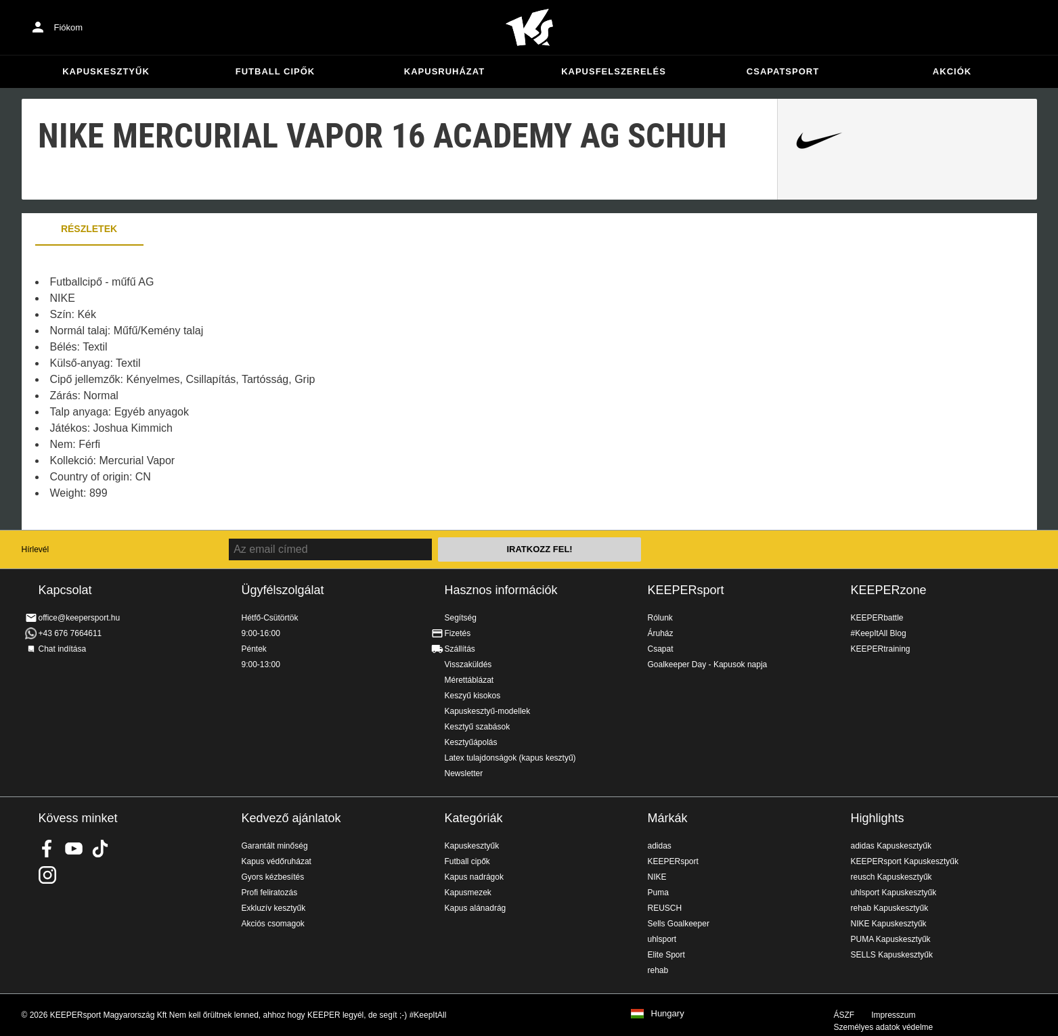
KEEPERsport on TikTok (100, 848)
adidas (659, 846)
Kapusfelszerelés (613, 71)
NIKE (657, 877)
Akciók (952, 71)
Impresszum (893, 1015)
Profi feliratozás (270, 892)
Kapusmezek (468, 892)
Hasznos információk (501, 590)
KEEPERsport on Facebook (47, 848)
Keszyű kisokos (473, 695)
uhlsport (662, 939)
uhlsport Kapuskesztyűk (894, 892)
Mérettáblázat (469, 680)
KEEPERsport (686, 590)
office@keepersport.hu (79, 618)
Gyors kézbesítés (273, 877)
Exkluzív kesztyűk (274, 908)
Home (529, 28)
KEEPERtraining (880, 649)
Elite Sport (666, 955)
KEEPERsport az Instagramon (47, 875)
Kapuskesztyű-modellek (488, 711)
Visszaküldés (468, 664)
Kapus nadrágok (474, 877)
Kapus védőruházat (276, 861)
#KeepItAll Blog (878, 633)
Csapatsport (783, 71)
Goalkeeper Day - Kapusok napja (708, 664)
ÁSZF (844, 1015)
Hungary (667, 1013)
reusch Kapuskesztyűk (891, 877)
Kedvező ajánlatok (291, 818)
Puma (658, 892)
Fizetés (458, 633)
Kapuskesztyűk (106, 71)
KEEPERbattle (877, 618)
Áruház (661, 633)
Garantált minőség (275, 846)
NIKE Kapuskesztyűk (889, 923)
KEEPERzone (889, 590)
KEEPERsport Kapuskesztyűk (904, 861)
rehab (658, 970)
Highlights (877, 818)
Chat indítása (63, 649)
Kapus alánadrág (475, 908)
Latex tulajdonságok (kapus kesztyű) (510, 758)
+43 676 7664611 (70, 633)
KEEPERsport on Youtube (74, 848)
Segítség (461, 618)
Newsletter (464, 773)
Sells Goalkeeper (678, 923)
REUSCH (665, 908)
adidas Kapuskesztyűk (891, 846)
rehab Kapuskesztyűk (890, 908)
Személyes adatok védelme (883, 1027)
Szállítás (460, 649)
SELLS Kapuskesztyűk (892, 955)
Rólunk (660, 618)
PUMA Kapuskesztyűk (891, 939)
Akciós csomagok (273, 923)
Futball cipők (275, 71)
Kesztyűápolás (471, 742)
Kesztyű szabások (477, 726)
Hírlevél (35, 549)
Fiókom (68, 27)
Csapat (661, 649)
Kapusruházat (444, 71)
